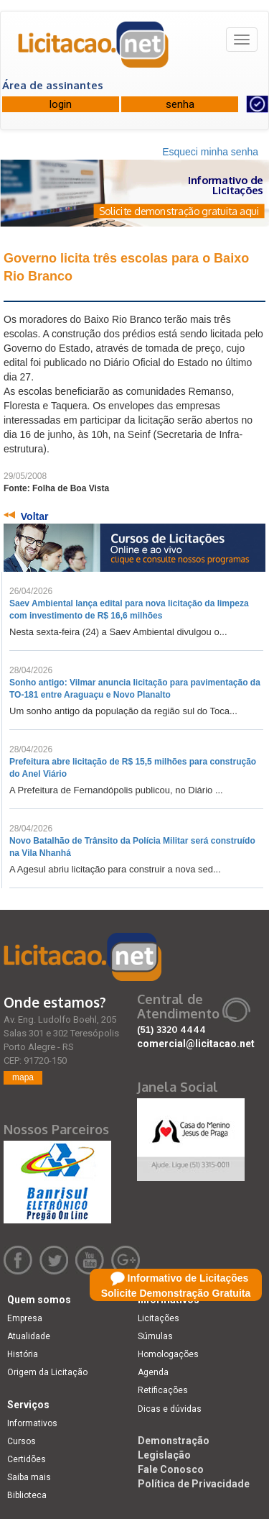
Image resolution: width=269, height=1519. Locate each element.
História (22, 1354)
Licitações (158, 1318)
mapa (23, 1077)
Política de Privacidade (194, 1484)
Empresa (24, 1318)
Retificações (163, 1390)
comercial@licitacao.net (196, 1043)
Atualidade (28, 1336)
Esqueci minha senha (210, 152)
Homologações (168, 1354)
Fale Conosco (171, 1469)
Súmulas (155, 1336)
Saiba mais (29, 1477)
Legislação (164, 1455)
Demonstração (173, 1440)
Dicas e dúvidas (170, 1409)
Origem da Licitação (47, 1372)
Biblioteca (27, 1495)
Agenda (153, 1372)
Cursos (21, 1441)
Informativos (32, 1423)
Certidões (26, 1459)
